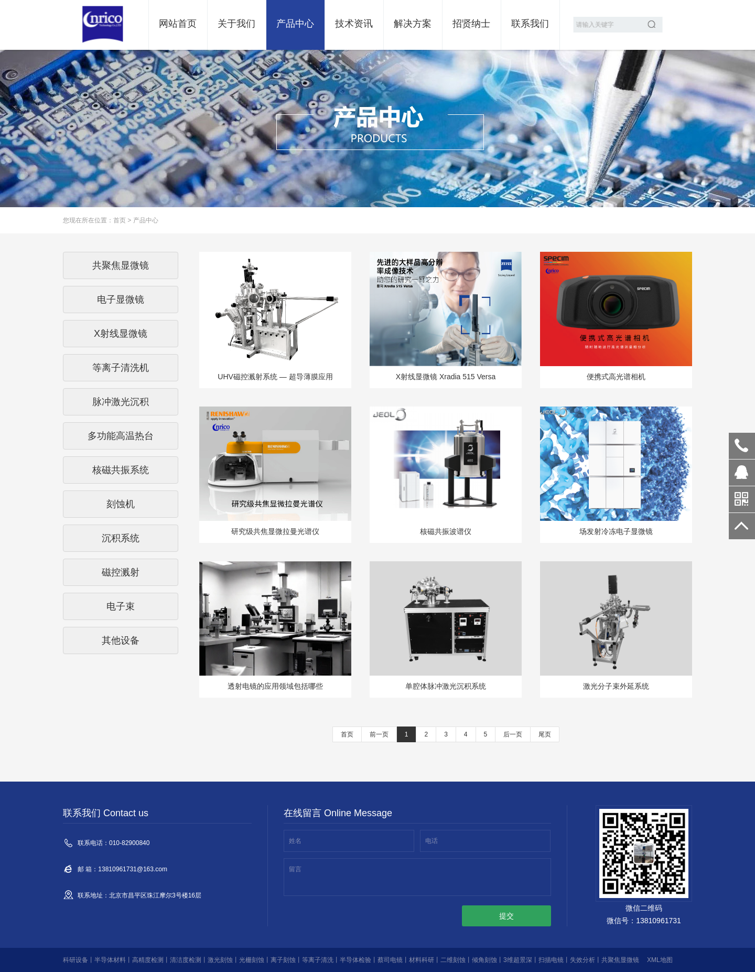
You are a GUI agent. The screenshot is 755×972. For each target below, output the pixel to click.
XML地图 (660, 960)
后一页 (512, 734)
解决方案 (413, 23)
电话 (431, 841)
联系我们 (530, 23)
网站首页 (178, 23)
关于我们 (236, 23)
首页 (119, 220)
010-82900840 (742, 446)
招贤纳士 (471, 23)
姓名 (295, 841)
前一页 (379, 734)
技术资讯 (354, 23)
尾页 (544, 734)
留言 (295, 869)
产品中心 (295, 23)
